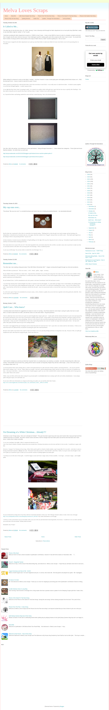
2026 (88, 174)
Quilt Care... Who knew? (14, 307)
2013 (88, 204)
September (92, 228)
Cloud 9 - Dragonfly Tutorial (16, 562)
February (91, 241)
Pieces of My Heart (14, 553)
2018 (88, 193)
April (90, 237)
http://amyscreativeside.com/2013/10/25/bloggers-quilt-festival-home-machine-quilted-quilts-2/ (27, 153)
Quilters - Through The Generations (50, 18)
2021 (88, 186)
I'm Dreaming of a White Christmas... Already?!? (24, 432)
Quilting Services (26, 18)
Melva (97, 272)
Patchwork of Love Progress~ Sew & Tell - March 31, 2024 (95, 260)
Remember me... (10, 263)
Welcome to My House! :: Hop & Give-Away (20, 633)
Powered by (96, 70)
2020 (88, 188)
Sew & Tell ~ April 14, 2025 (92, 253)
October (91, 211)
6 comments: (22, 164)
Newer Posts (8, 536)
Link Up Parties (66, 18)
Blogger (62, 706)
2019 (88, 190)
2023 (88, 181)
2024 (88, 179)
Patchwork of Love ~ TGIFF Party (94, 250)
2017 (88, 195)
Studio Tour (36, 18)
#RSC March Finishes (91, 264)
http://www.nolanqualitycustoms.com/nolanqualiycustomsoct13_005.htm (20, 516)
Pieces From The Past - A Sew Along (18, 607)
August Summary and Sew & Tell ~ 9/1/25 (20, 571)
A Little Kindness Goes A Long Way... (18, 589)
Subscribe (96, 65)
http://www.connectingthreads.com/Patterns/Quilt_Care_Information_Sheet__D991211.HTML (25, 382)
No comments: (23, 254)
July (90, 232)
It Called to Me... (10, 26)
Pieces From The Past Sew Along (46, 16)
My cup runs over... (11, 207)
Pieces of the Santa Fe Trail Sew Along (67, 16)
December (91, 206)
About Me (13, 16)
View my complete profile (91, 331)
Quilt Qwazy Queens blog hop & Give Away (20, 616)
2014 (88, 202)
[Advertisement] (42, 184)
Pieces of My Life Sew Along (12, 18)
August (91, 230)
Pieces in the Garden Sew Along (87, 16)
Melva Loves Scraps (25, 10)
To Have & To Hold (14, 580)
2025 (88, 177)
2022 (88, 183)
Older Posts (78, 536)
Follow (87, 79)
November (91, 208)
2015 (88, 199)
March (90, 239)
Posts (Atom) (46, 541)
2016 (88, 197)
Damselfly (11, 624)
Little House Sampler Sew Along (27, 16)
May (90, 235)
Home (6, 16)
